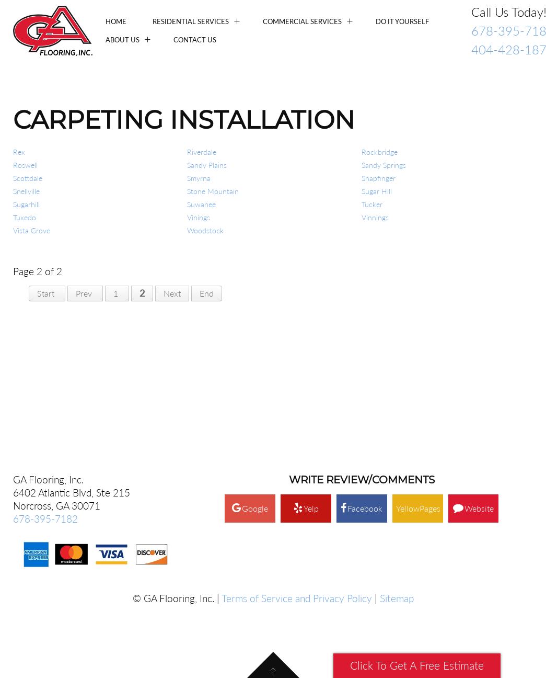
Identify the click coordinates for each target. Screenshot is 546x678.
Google (250, 386)
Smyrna (199, 178)
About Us (123, 40)
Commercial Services (302, 21)
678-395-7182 (45, 397)
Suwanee (201, 204)
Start (45, 293)
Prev (84, 293)
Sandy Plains (207, 165)
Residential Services (191, 21)
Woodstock (205, 230)
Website (473, 386)
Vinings (198, 217)
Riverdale (201, 152)
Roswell (25, 165)
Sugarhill (26, 204)
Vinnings (375, 217)
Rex (19, 152)
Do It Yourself (402, 21)
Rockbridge (380, 152)
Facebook (361, 386)
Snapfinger (379, 178)
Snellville (26, 191)
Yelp (306, 386)
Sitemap (397, 476)
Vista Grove (31, 230)
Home (116, 21)
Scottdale (27, 178)
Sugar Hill (377, 191)
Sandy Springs (384, 165)
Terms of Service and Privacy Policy (297, 476)
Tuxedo (24, 217)
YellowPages (418, 386)
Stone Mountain (213, 191)
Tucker (372, 204)
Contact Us (194, 40)
